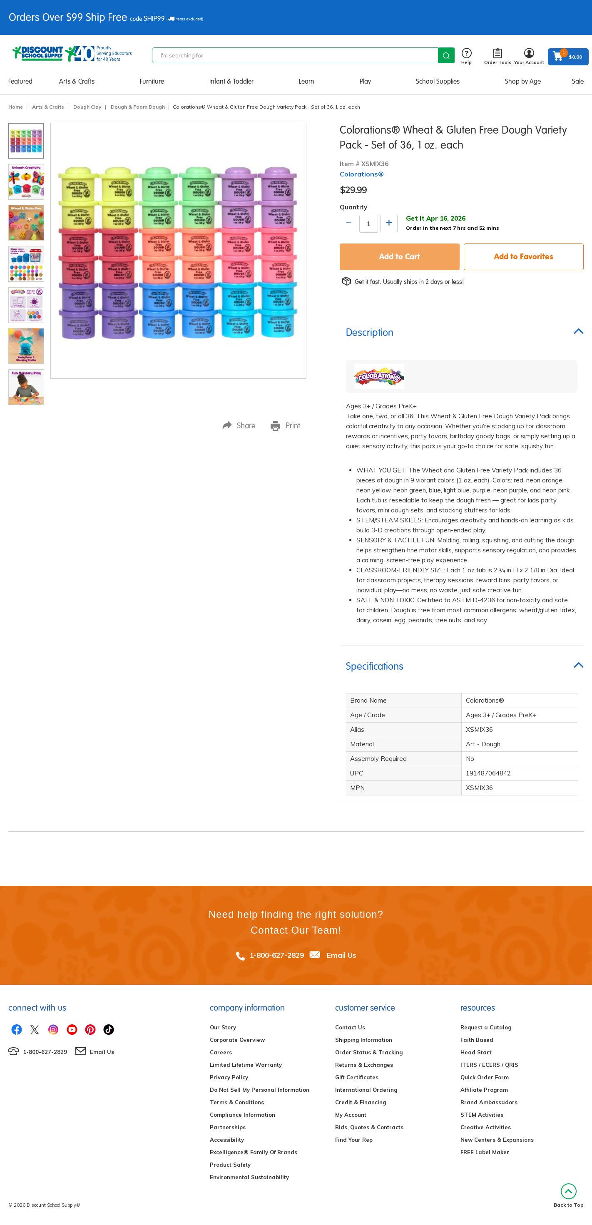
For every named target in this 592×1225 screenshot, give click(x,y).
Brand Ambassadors (488, 1102)
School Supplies (438, 81)
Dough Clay (87, 107)
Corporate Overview (237, 1039)
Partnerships (228, 1127)
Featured (20, 81)
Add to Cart (399, 256)
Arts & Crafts (77, 81)
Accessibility (227, 1139)
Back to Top (569, 1195)
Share (239, 425)
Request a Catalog (485, 1027)
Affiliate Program (484, 1089)
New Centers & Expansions (497, 1139)
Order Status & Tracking (369, 1052)
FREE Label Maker (484, 1152)
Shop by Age (523, 81)
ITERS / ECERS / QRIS (489, 1064)
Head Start (476, 1052)
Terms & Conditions (237, 1102)
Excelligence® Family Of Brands (253, 1152)
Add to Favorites (523, 256)
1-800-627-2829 (276, 955)
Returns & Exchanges (364, 1064)
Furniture (152, 81)
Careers (221, 1052)
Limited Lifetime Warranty (246, 1064)
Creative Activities (485, 1127)
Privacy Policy (229, 1077)
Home (15, 107)
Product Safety (230, 1164)
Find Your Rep (354, 1139)
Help (466, 56)
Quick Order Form (484, 1077)
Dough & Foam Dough (138, 107)
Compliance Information (242, 1114)
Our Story (223, 1027)
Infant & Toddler (231, 81)
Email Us (341, 955)
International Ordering (366, 1089)
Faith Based (476, 1039)
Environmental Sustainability (249, 1177)
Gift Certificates (356, 1077)
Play (365, 81)
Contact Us (350, 1027)
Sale (578, 81)
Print (285, 426)
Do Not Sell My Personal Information (259, 1089)
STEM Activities (481, 1114)
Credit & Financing (360, 1102)
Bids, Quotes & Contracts (369, 1127)
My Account (350, 1114)
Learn (306, 81)
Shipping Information (363, 1039)
